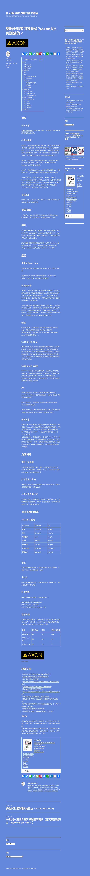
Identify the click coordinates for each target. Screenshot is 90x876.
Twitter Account (39, 752)
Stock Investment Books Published (44, 742)
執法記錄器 (29, 78)
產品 (25, 74)
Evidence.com (32, 82)
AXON (7, 67)
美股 (9, 65)
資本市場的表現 (28, 97)
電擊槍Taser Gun (31, 76)
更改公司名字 (29, 91)
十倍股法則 (75, 135)
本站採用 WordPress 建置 (29, 868)
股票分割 (29, 107)
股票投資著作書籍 (28, 755)
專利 (25, 72)
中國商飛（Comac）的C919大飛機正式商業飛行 (38, 711)
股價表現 (29, 105)
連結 (75, 86)
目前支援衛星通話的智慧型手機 (33, 689)
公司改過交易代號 (31, 95)
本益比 (28, 103)
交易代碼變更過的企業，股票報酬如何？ (35, 677)
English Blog (38, 744)
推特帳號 (25, 765)
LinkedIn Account (28, 753)
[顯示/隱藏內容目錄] (40, 59)
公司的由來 (29, 66)
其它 (30, 85)
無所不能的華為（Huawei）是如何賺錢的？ (37, 696)
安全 (7, 63)
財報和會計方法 (31, 93)
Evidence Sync (32, 84)
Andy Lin (8, 58)
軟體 (28, 80)
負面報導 (26, 89)
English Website (39, 748)
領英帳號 (25, 766)
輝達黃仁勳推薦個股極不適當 (73, 104)
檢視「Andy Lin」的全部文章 (50, 791)
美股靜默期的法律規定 (71, 106)
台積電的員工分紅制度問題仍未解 (74, 108)
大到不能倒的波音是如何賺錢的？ (33, 709)
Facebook (37, 750)
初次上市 (28, 68)
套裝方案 (29, 87)
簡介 (25, 62)
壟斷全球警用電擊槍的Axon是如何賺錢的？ (36, 674)
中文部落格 (26, 757)
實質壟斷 (26, 70)
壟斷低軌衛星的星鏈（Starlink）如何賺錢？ (37, 686)
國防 (10, 63)
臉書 (24, 763)
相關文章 (26, 109)
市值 (28, 101)
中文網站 (25, 761)
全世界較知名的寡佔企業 (30, 679)
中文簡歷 (25, 759)
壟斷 (14, 63)
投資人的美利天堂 (73, 137)
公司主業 (28, 64)
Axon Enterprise (27, 130)
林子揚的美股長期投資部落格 (22, 13)
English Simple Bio (39, 746)
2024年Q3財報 (30, 99)
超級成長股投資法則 (73, 159)
